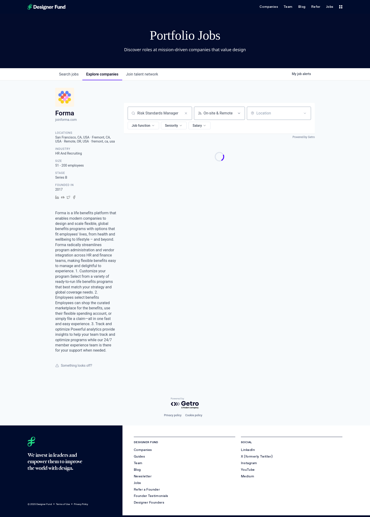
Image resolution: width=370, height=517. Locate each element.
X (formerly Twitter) (257, 456)
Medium (247, 476)
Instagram (249, 463)
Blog (302, 7)
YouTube (248, 470)
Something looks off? (73, 365)
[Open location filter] (305, 113)
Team (288, 7)
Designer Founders (149, 502)
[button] (143, 125)
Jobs (329, 7)
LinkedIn (248, 450)
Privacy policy (172, 415)
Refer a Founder (147, 490)
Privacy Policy (81, 504)
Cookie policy (193, 415)
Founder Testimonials (151, 496)
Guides (139, 456)
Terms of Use (63, 504)
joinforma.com (66, 120)
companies (102, 74)
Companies (269, 7)
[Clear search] (186, 113)
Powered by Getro (304, 137)
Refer (315, 7)
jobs (69, 74)
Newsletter (143, 476)
